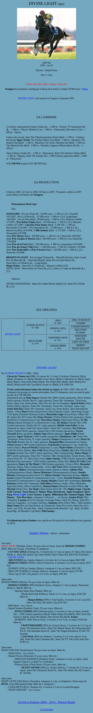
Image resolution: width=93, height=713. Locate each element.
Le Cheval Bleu (46, 710)
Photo (85, 89)
